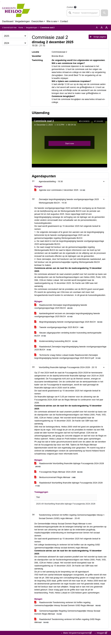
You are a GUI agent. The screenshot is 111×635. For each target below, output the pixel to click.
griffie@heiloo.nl (87, 87)
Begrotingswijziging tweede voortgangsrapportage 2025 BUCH (68, 322)
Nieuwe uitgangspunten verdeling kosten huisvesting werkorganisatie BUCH (67, 334)
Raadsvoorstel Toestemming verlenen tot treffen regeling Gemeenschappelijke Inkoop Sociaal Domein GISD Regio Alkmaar (68, 604)
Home (20, 28)
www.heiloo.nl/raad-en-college (65, 72)
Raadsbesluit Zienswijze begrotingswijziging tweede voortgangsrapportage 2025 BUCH (70, 348)
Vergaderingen (22, 21)
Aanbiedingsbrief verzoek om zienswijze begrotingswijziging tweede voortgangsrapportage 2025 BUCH (67, 315)
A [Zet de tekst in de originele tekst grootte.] (97, 27)
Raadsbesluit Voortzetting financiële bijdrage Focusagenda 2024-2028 (68, 484)
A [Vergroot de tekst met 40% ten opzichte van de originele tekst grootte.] (106, 27)
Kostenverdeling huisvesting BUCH (56, 341)
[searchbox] (83, 12)
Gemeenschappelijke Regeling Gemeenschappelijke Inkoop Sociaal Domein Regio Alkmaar (67, 612)
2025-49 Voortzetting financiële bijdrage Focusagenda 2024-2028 (65, 504)
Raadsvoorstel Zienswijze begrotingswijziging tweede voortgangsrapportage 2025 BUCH (60, 306)
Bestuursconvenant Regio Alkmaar (55, 477)
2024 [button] (6, 43)
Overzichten (37, 21)
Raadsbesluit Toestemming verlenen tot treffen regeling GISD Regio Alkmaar (67, 621)
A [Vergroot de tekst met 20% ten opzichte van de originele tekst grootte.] (102, 27)
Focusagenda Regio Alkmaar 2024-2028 (58, 472)
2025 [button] (6, 36)
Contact (64, 21)
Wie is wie (52, 21)
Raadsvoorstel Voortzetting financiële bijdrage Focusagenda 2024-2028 (69, 465)
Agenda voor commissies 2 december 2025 (60, 190)
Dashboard (7, 21)
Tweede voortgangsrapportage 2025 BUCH (59, 327)
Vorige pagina (98, 37)
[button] (104, 12)
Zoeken (70, 7)
